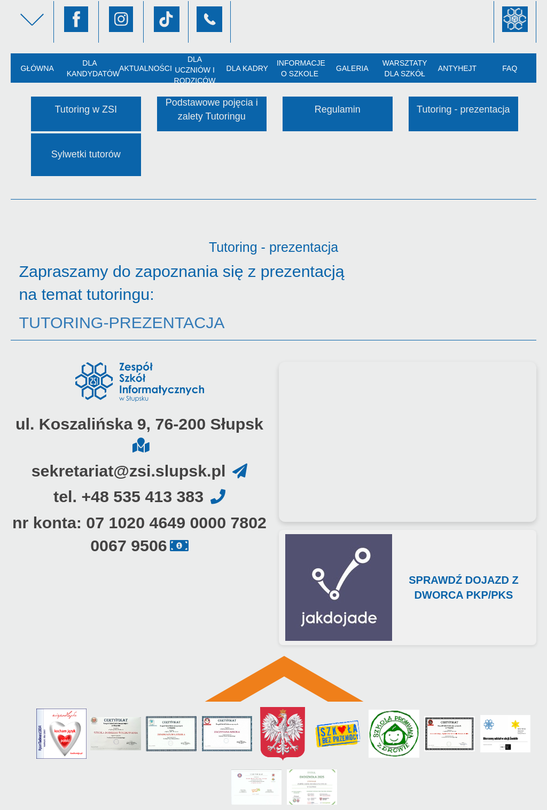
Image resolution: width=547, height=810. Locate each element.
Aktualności (143, 68)
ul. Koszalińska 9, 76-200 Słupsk (139, 424)
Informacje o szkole (301, 68)
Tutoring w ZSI (86, 109)
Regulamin (338, 109)
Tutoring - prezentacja (463, 109)
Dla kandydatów (91, 68)
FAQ (509, 68)
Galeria (352, 68)
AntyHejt (457, 68)
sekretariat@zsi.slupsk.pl (129, 471)
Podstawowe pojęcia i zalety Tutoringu (212, 109)
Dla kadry (247, 68)
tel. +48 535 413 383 (128, 496)
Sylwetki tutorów (86, 154)
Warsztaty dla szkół (404, 68)
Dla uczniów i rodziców (195, 69)
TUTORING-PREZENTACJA (121, 322)
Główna (36, 68)
